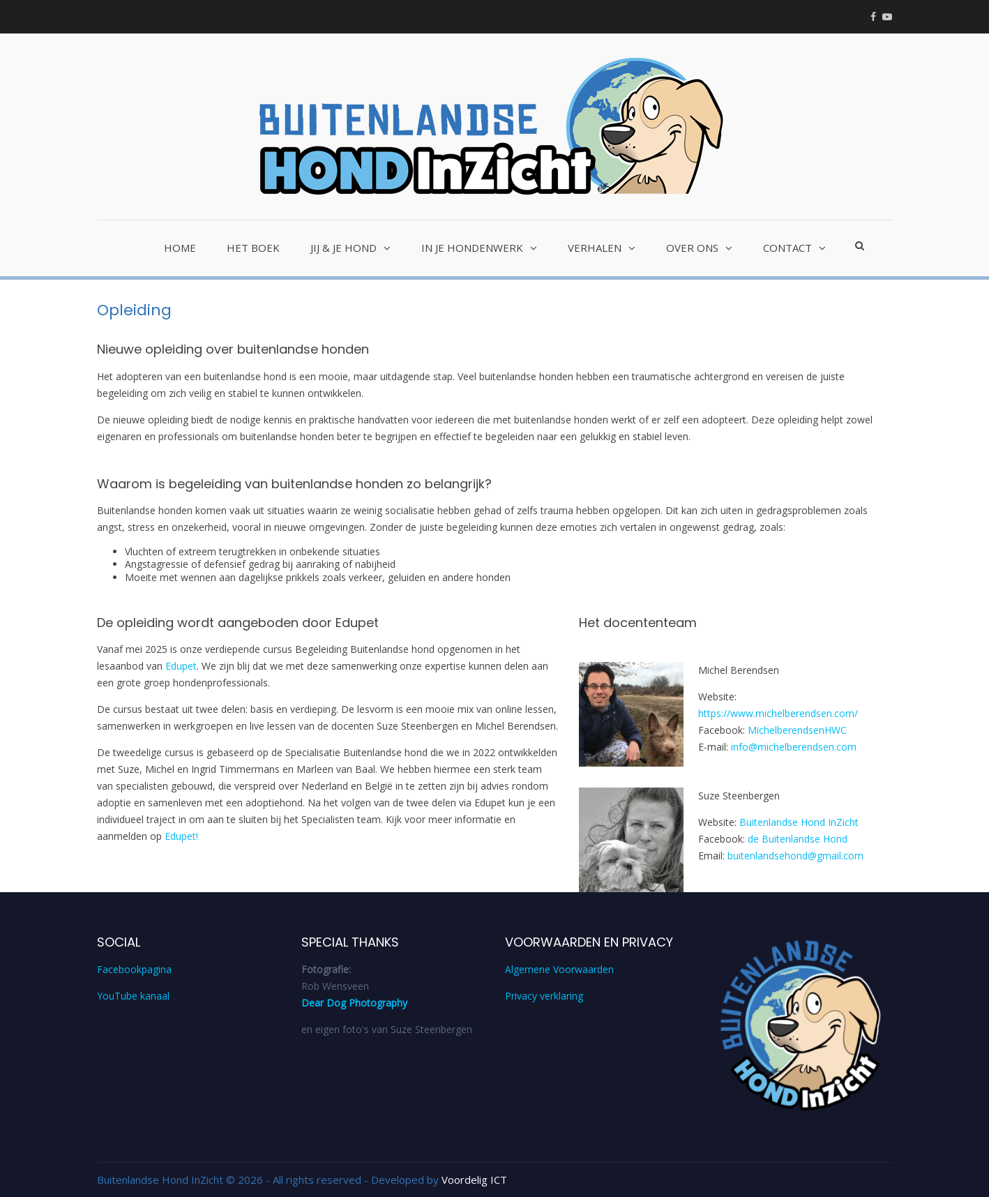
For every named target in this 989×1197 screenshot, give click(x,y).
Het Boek (253, 248)
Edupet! (181, 836)
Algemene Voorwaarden (559, 969)
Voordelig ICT (474, 1180)
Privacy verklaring (544, 995)
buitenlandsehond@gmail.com (795, 855)
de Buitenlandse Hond (797, 838)
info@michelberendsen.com (793, 746)
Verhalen (594, 248)
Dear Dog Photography (354, 1002)
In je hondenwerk (472, 248)
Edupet (181, 665)
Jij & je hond (343, 248)
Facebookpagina (134, 969)
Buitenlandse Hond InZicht (799, 822)
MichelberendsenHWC (797, 730)
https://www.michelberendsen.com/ (778, 713)
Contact (787, 248)
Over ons (692, 248)
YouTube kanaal (133, 995)
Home (180, 248)
